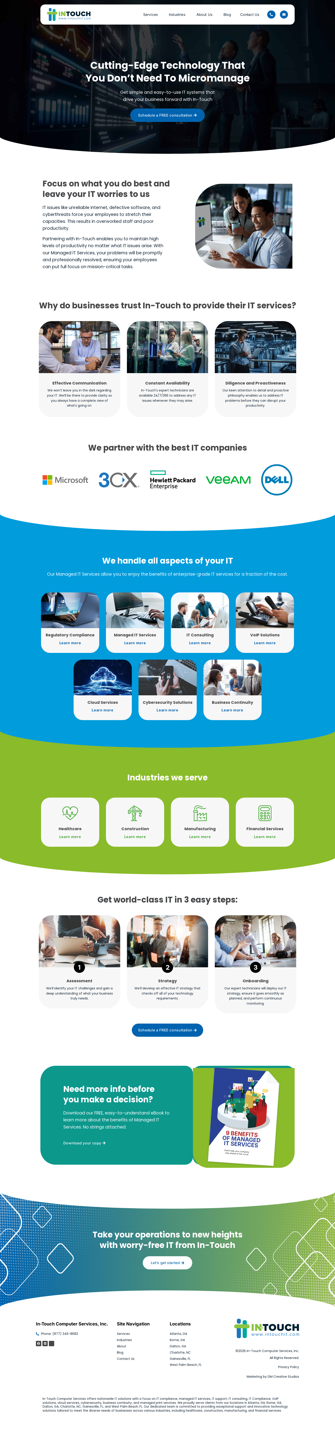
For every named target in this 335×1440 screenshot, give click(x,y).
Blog (227, 14)
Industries (178, 14)
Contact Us (249, 14)
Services (151, 14)
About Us (205, 14)
